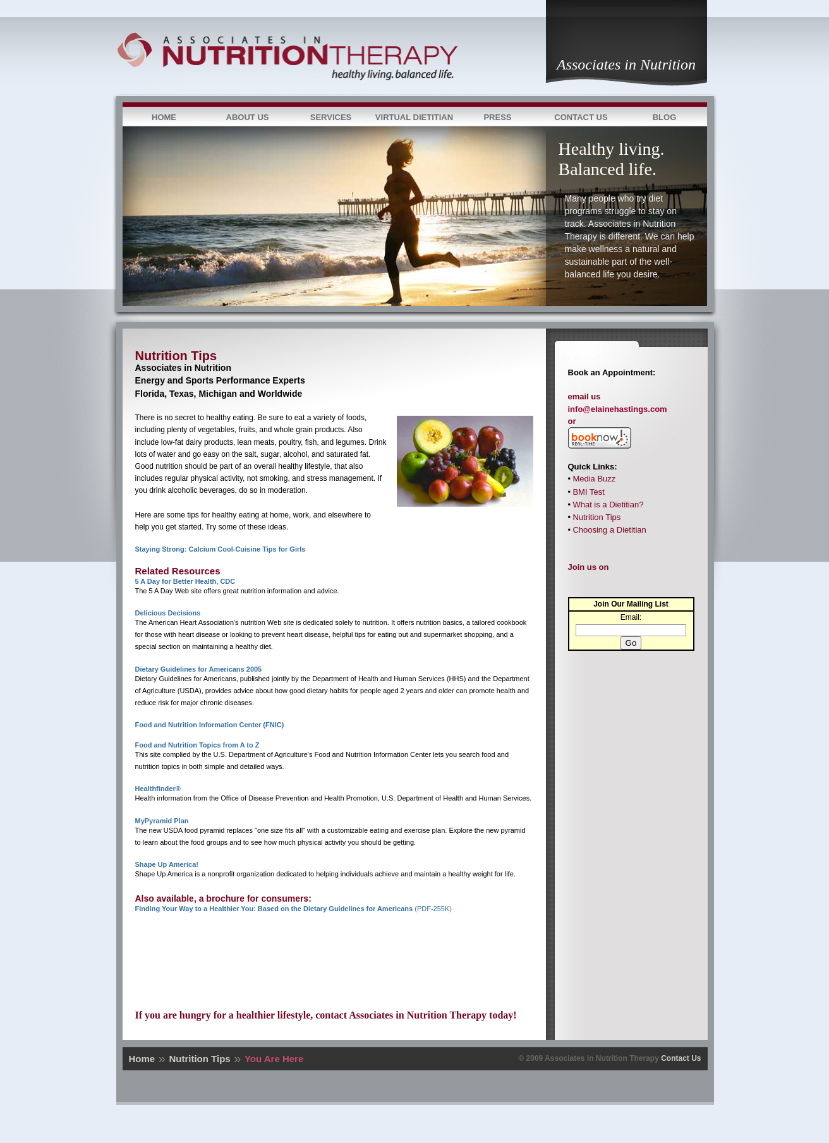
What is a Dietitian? (607, 504)
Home (164, 117)
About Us (247, 117)
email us (584, 396)
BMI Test (588, 492)
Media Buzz (593, 478)
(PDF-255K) (293, 908)
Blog (665, 117)
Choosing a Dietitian (609, 530)
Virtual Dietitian (414, 117)
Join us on (588, 567)
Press (497, 117)
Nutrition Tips (596, 517)
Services (331, 117)
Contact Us (580, 117)
